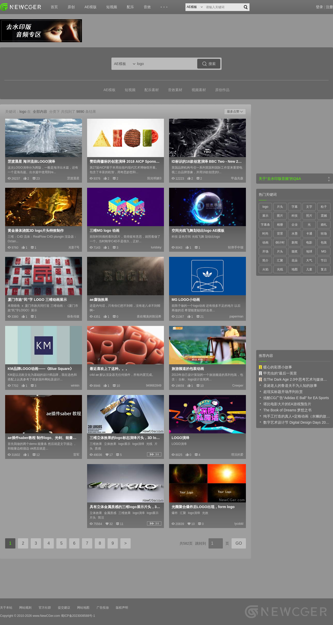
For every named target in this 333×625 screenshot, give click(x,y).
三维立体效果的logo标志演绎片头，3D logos (125, 438)
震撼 (324, 215)
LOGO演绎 (180, 438)
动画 (265, 242)
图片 (280, 215)
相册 (280, 224)
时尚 (265, 233)
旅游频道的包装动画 (188, 369)
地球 (309, 251)
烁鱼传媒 (73, 316)
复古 (324, 269)
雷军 (76, 454)
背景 (280, 233)
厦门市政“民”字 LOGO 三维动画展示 (37, 300)
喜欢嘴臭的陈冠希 (149, 316)
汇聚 (280, 260)
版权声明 (122, 607)
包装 (324, 242)
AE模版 (91, 7)
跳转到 (200, 543)
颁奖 (295, 251)
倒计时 (280, 242)
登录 (319, 7)
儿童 (309, 269)
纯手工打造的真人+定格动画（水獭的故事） (294, 416)
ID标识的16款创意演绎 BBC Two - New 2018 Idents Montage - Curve (207, 161)
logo (265, 207)
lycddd (238, 523)
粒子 (324, 207)
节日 (324, 260)
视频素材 (199, 90)
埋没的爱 (237, 454)
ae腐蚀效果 (99, 300)
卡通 (309, 233)
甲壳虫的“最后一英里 (278, 373)
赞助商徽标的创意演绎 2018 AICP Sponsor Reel (125, 161)
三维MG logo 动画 (104, 230)
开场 (265, 251)
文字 (309, 207)
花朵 (295, 260)
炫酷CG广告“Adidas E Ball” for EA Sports (294, 397)
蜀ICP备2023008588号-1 (78, 616)
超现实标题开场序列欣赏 (281, 391)
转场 (324, 233)
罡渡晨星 (73, 178)
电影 (309, 242)
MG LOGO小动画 (186, 300)
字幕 (295, 207)
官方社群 (45, 607)
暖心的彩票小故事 (275, 367)
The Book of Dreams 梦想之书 (285, 410)
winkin (75, 385)
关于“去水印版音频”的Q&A (280, 179)
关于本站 (6, 607)
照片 (309, 215)
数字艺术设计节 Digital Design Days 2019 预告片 (294, 422)
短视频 (111, 7)
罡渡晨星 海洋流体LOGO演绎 (31, 161)
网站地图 (83, 607)
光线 (280, 269)
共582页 (186, 543)
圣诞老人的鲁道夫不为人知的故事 (288, 385)
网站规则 (25, 607)
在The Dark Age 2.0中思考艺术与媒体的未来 (294, 379)
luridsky (156, 247)
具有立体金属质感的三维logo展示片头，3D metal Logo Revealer (125, 507)
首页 (54, 7)
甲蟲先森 (237, 178)
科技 (295, 215)
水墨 (295, 233)
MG (323, 251)
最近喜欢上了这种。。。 (109, 369)
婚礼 (324, 224)
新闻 (295, 242)
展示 (265, 215)
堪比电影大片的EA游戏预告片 (285, 403)
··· (165, 7)
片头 (280, 207)
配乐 (130, 7)
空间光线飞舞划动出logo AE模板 (198, 230)
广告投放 (103, 607)
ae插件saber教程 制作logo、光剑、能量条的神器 (43, 438)
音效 (147, 7)
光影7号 (73, 247)
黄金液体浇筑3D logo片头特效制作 (36, 230)
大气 (309, 260)
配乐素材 (151, 90)
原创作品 (222, 90)
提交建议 (64, 607)
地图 (295, 269)
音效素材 (175, 90)
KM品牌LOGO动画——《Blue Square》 (41, 369)
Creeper (237, 385)
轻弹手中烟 (235, 247)
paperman (236, 316)
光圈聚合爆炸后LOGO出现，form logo (203, 507)
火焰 (265, 269)
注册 (329, 7)
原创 (71, 7)
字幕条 (265, 224)
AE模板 (109, 90)
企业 (295, 224)
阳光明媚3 (154, 178)
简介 (265, 260)
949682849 (153, 385)
